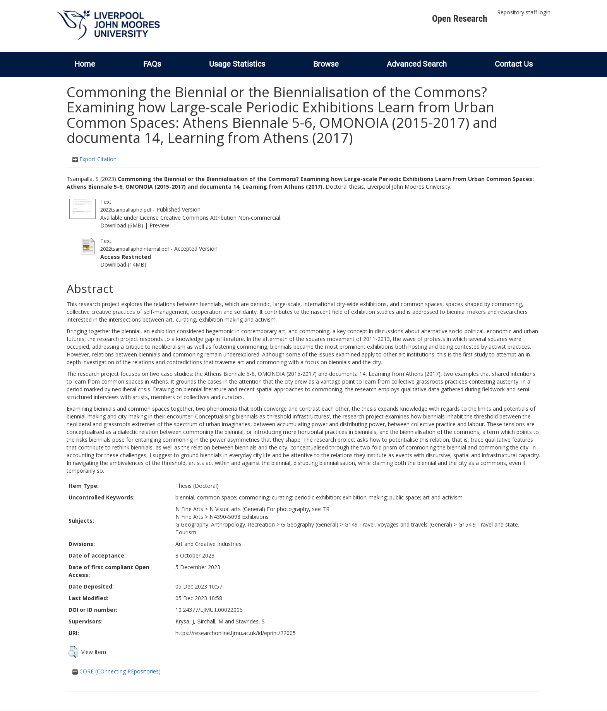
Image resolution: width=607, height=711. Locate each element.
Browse (326, 64)
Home (84, 64)
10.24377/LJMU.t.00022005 (209, 609)
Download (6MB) (121, 225)
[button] (73, 652)
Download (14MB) (123, 264)
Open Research (459, 18)
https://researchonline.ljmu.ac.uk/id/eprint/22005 (235, 633)
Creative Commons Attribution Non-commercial (220, 217)
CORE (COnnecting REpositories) (116, 671)
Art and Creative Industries (208, 543)
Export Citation (94, 159)
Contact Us (514, 64)
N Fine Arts (189, 509)
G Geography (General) (309, 524)
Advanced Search (417, 64)
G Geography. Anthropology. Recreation (225, 524)
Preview (159, 225)
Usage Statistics (237, 64)
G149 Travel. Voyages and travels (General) (398, 524)
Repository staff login (523, 12)
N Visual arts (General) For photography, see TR (269, 509)
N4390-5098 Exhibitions (239, 516)
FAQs (152, 64)
